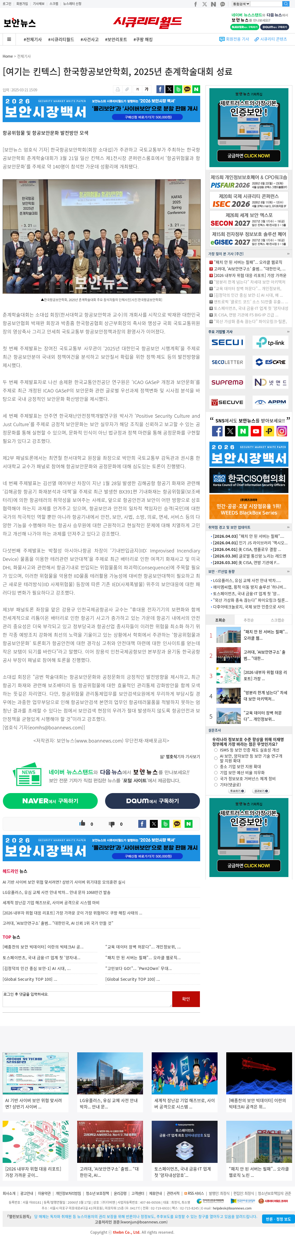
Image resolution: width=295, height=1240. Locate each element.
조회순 (220, 620)
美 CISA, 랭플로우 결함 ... (247, 549)
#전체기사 (33, 39)
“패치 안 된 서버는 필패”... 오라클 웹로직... (143, 957)
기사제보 (39, 3)
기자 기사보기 (180, 756)
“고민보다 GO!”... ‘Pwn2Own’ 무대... (138, 968)
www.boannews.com (99, 740)
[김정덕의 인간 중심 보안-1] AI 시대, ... (37, 968)
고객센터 (137, 1193)
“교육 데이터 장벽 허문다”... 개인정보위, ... (143, 947)
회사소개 (9, 1193)
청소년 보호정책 (97, 1193)
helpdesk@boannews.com (232, 1208)
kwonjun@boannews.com (143, 1221)
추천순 (249, 620)
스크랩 (54, 3)
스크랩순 (277, 620)
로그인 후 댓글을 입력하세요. (87, 999)
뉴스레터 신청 (72, 3)
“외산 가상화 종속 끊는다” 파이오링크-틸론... (250, 600)
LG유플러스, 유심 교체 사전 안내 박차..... (247, 580)
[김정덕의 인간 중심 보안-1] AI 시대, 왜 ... (248, 295)
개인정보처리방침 (68, 1193)
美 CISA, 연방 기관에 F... (246, 562)
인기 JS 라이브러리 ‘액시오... (250, 543)
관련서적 (173, 1193)
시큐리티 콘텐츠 (273, 39)
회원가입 (22, 3)
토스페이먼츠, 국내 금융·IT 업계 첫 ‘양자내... (42, 957)
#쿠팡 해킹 (143, 39)
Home (8, 56)
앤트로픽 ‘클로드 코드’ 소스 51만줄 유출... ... (251, 302)
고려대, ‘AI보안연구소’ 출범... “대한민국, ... (250, 269)
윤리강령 (120, 1193)
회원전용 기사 (237, 39)
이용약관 (44, 1193)
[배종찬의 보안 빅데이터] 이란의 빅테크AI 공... (43, 947)
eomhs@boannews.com (56, 727)
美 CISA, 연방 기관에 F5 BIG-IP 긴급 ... (246, 315)
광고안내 (26, 1193)
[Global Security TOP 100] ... (30, 979)
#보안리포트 (116, 39)
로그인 (7, 3)
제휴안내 (155, 1193)
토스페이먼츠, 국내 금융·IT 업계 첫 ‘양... (246, 593)
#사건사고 (90, 39)
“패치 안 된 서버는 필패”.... (248, 536)
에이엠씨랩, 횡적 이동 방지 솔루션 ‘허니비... (249, 587)
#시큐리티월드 (61, 39)
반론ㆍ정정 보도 (278, 1219)
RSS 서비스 (196, 1193)
